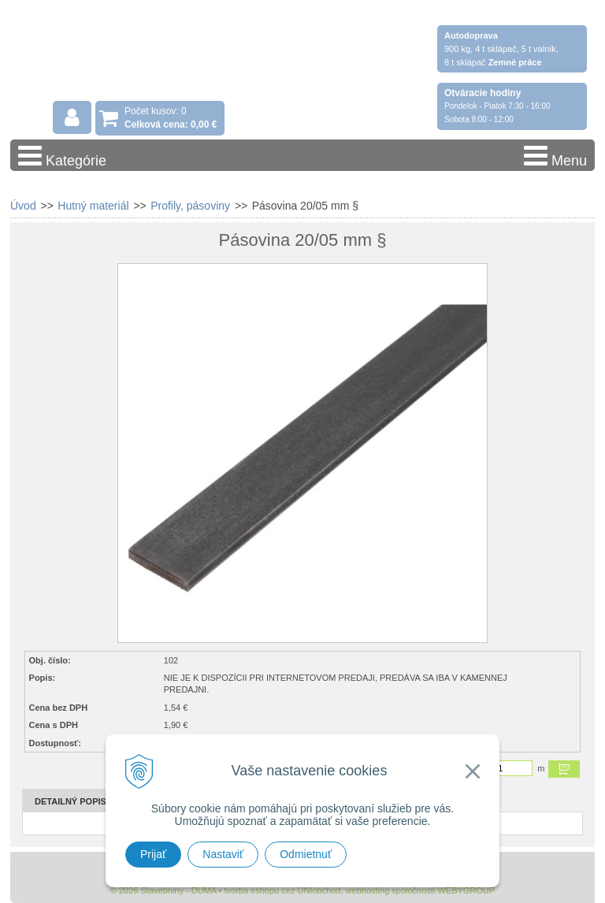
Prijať (153, 854)
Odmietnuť (306, 854)
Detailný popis (70, 801)
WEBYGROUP (466, 890)
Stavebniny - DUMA (147, 56)
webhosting (368, 890)
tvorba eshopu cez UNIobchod (282, 890)
